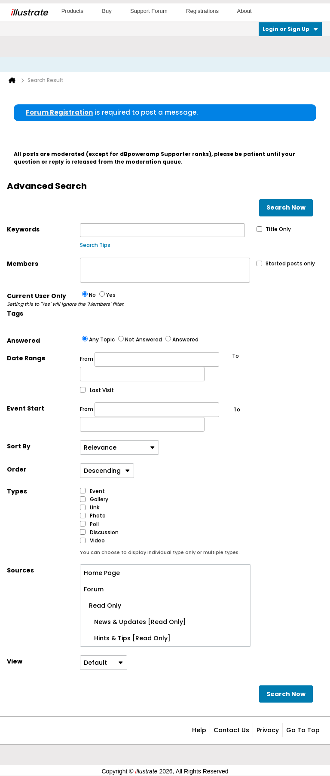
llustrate (29, 12)
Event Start (25, 408)
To (236, 409)
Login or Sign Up (290, 29)
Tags (15, 313)
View (14, 661)
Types (17, 491)
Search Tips (95, 245)
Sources (20, 570)
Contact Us (231, 730)
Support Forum (149, 11)
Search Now (286, 207)
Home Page (102, 573)
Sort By (19, 446)
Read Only (102, 605)
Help (199, 730)
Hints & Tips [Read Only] (127, 638)
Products (72, 11)
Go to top (303, 730)
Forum (94, 589)
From (149, 359)
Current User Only (43, 300)
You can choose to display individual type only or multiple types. (160, 552)
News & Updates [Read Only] (135, 622)
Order (17, 469)
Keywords (23, 229)
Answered (23, 340)
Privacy (268, 730)
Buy (106, 11)
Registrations (202, 11)
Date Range (26, 358)
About (244, 11)
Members (22, 263)
